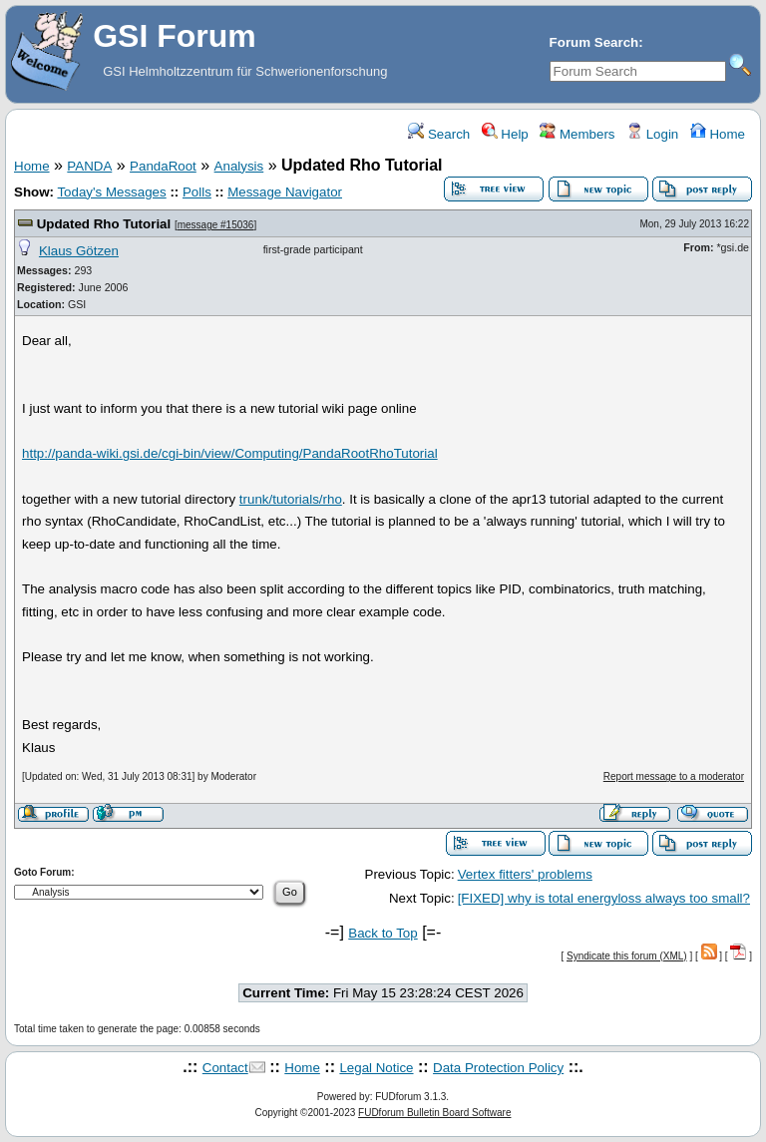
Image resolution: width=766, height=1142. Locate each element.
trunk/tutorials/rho (290, 499)
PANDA (89, 166)
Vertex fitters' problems (525, 874)
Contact (225, 1067)
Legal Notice (376, 1067)
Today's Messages (111, 192)
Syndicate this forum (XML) (627, 956)
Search (439, 134)
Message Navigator (284, 192)
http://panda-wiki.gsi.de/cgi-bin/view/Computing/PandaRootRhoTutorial (230, 453)
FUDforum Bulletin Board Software (434, 1112)
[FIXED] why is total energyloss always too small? (604, 898)
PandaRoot (163, 166)
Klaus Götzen (79, 250)
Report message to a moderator (673, 776)
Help (505, 134)
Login (652, 134)
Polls (197, 192)
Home (717, 134)
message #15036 (216, 224)
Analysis (239, 166)
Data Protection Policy (498, 1067)
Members (577, 134)
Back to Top (382, 933)
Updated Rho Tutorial (104, 223)
